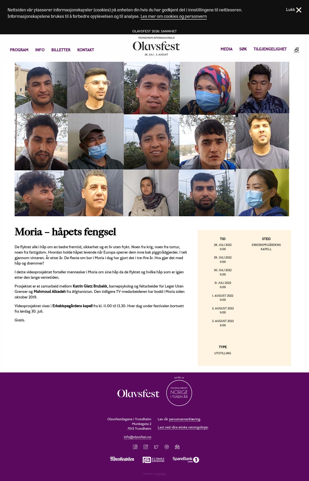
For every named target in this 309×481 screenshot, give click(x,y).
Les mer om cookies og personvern (174, 16)
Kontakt (85, 49)
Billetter (60, 49)
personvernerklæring (184, 419)
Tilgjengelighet (270, 49)
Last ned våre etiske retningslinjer (183, 427)
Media (226, 49)
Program (19, 49)
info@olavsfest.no (137, 437)
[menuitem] (19, 50)
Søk (243, 49)
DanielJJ (161, 473)
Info (39, 49)
